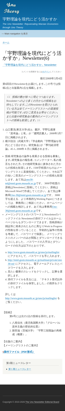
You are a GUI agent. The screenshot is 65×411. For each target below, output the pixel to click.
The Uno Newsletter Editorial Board (42, 402)
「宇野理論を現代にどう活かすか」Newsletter (30, 64)
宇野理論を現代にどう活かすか (30, 19)
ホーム (6, 42)
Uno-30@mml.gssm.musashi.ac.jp (28, 195)
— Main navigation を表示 (15, 33)
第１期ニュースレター (19, 369)
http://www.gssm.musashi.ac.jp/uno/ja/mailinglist (33, 252)
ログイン (46, 72)
